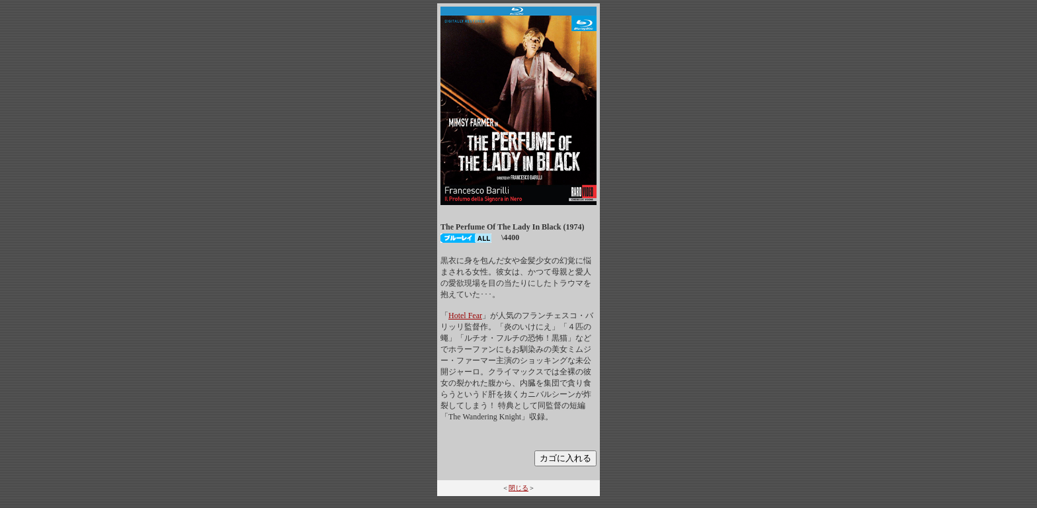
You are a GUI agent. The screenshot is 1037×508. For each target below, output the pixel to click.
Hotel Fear (465, 315)
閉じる (518, 487)
